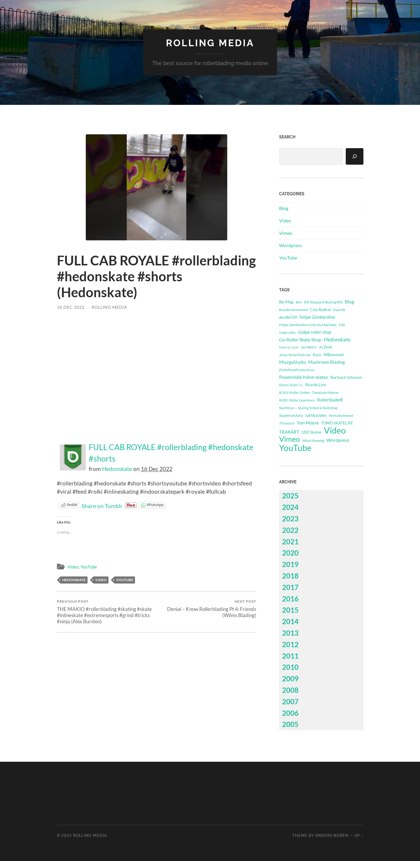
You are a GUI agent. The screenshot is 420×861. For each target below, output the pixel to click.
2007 (290, 701)
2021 (290, 541)
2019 (290, 564)
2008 (290, 690)
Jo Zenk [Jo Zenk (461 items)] (325, 347)
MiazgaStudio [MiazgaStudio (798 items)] (292, 362)
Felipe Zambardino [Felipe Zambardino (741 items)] (317, 317)
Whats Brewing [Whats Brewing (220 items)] (313, 440)
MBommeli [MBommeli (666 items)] (334, 354)
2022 (290, 530)
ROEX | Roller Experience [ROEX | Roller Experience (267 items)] (297, 400)
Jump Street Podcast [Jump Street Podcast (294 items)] (294, 355)
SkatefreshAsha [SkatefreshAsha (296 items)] (291, 415)
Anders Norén (331, 835)
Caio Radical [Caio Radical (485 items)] (320, 309)
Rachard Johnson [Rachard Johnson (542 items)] (346, 377)
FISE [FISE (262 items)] (342, 325)
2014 (290, 621)
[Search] (354, 156)
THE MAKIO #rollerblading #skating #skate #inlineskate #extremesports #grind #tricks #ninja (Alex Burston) (105, 611)
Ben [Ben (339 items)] (299, 302)
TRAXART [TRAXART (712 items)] (289, 431)
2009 (290, 678)
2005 (290, 724)
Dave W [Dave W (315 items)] (339, 310)
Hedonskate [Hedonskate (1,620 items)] (337, 339)
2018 (290, 575)
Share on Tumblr (102, 505)
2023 (290, 518)
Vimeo (285, 233)
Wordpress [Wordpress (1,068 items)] (338, 440)
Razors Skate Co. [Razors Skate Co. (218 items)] (291, 385)
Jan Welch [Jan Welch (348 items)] (309, 347)
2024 (290, 507)
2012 (290, 644)
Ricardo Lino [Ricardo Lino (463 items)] (315, 384)
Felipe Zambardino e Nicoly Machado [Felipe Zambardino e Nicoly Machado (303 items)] (308, 325)
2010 (290, 667)
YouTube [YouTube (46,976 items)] (295, 447)
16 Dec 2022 (71, 307)
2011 (290, 656)
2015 (290, 610)
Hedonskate (117, 468)
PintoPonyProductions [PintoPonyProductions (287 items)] (296, 370)
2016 (290, 598)
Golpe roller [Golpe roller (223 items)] (287, 332)
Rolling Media (210, 42)
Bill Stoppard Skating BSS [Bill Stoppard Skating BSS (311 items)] (323, 302)
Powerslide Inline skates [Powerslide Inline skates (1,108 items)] (303, 377)
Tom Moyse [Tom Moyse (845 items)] (308, 422)
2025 (290, 495)
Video (73, 566)
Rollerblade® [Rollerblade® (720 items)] (330, 399)
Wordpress (290, 245)
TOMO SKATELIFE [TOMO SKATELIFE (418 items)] (337, 423)
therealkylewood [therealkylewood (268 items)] (341, 415)
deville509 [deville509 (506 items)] (288, 317)
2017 (290, 587)
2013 (290, 633)
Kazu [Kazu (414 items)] (317, 354)
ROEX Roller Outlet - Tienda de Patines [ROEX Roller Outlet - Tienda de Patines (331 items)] (309, 392)
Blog (283, 208)
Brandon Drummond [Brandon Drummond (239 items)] (293, 310)
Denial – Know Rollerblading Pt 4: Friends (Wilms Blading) (207, 608)
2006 (290, 713)
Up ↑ (358, 835)
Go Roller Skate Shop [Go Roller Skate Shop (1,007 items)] (300, 339)
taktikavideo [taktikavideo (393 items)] (316, 415)
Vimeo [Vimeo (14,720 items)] (289, 439)
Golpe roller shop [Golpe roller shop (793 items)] (314, 332)
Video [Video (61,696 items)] (335, 430)
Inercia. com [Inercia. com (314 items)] (288, 347)
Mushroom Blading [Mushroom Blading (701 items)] (326, 362)
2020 (290, 552)
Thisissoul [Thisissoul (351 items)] (286, 423)
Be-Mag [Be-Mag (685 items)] (286, 301)
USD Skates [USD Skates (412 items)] (312, 432)
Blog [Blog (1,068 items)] (349, 301)
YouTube (88, 566)
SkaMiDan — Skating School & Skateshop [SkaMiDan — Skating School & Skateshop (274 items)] (308, 408)
